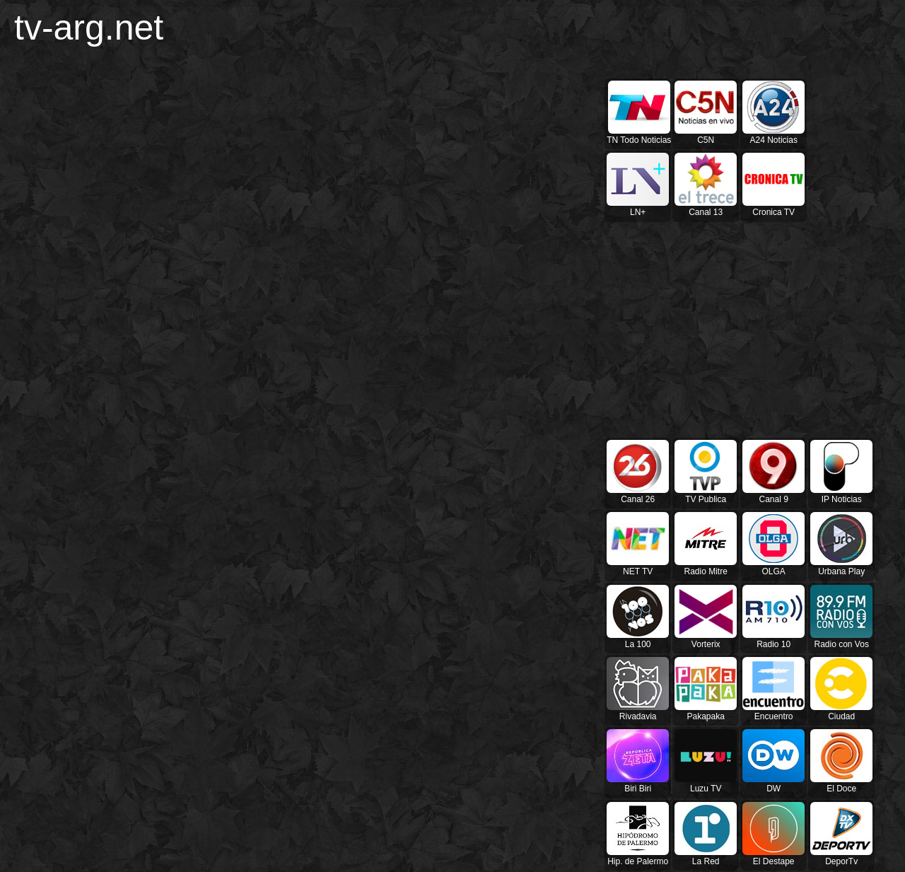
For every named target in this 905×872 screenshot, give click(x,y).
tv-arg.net (88, 27)
